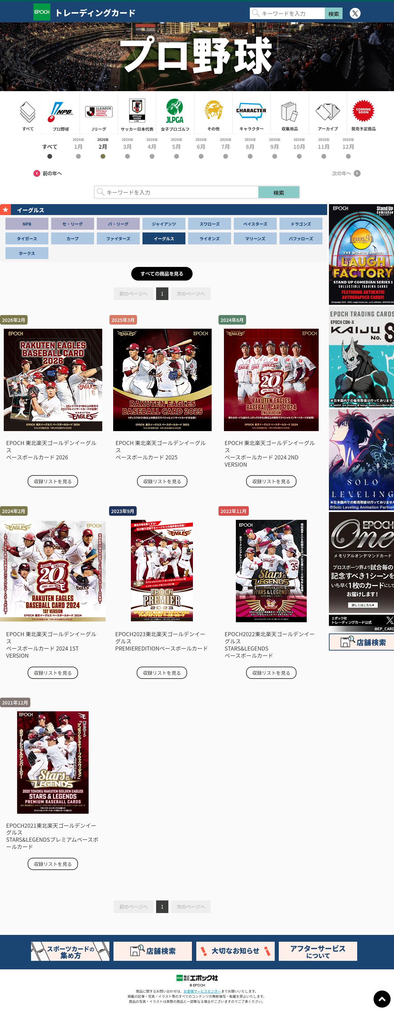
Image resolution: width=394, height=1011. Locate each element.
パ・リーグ (118, 224)
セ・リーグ (72, 224)
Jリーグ (99, 113)
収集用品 (290, 113)
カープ (72, 238)
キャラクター (251, 113)
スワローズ (209, 224)
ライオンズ (209, 238)
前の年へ (47, 173)
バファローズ (301, 238)
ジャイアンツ (164, 224)
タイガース (27, 238)
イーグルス (164, 238)
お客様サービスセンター (202, 991)
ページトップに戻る (382, 999)
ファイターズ (118, 238)
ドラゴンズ (301, 224)
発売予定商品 (363, 113)
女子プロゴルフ (175, 113)
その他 (213, 113)
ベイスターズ (255, 224)
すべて (28, 113)
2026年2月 (103, 147)
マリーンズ (255, 238)
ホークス (27, 253)
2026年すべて (49, 147)
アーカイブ (328, 113)
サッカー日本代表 (137, 113)
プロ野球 (61, 113)
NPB (26, 224)
